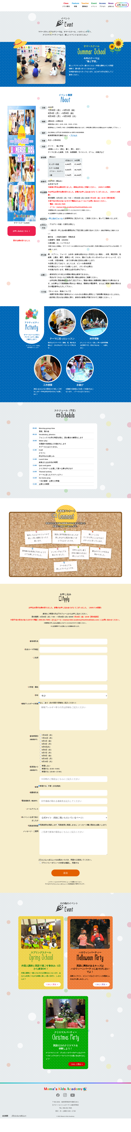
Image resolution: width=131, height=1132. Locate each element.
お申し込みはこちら (20, 231)
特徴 (75, 4)
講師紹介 (85, 4)
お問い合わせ (122, 5)
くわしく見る (51, 998)
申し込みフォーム (56, 218)
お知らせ (111, 4)
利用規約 (71, 897)
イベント (94, 4)
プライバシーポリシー (46, 873)
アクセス (102, 4)
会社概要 (5, 1129)
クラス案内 (66, 4)
